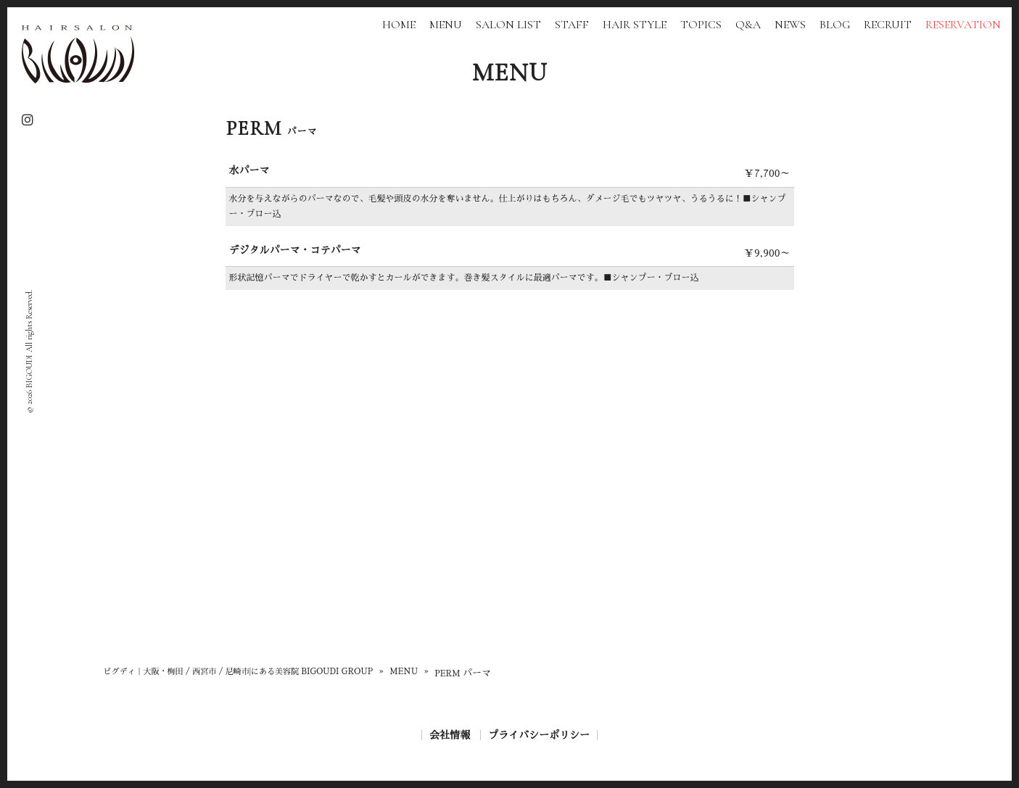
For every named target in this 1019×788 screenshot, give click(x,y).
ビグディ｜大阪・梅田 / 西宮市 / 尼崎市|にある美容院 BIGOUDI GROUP (239, 672)
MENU (403, 672)
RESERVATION (963, 24)
